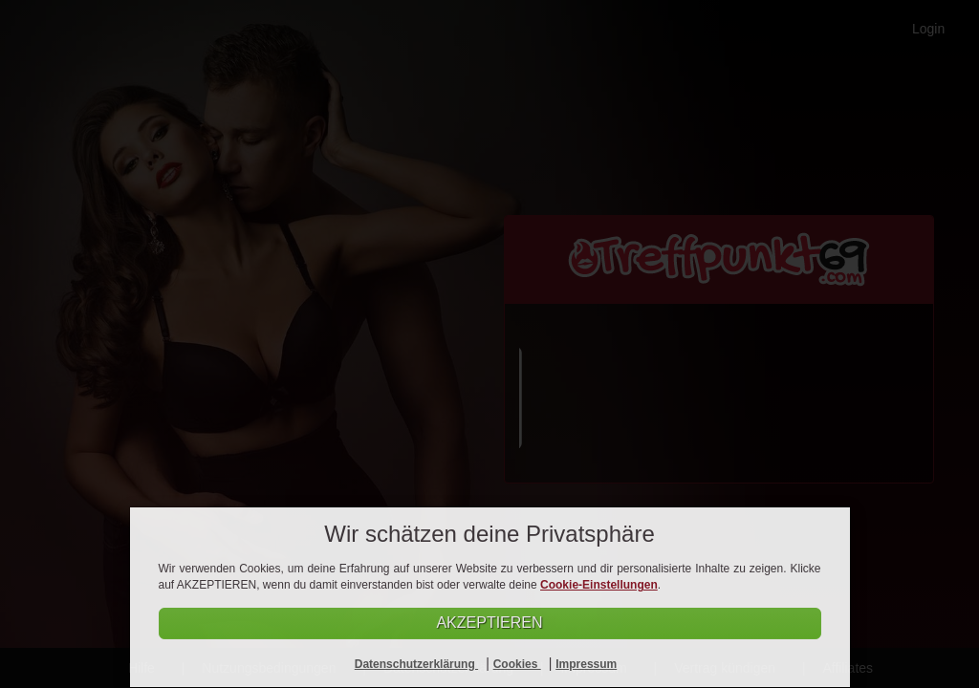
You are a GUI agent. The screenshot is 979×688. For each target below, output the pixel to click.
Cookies (517, 664)
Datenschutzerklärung (416, 664)
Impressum (586, 664)
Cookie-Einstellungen (599, 584)
